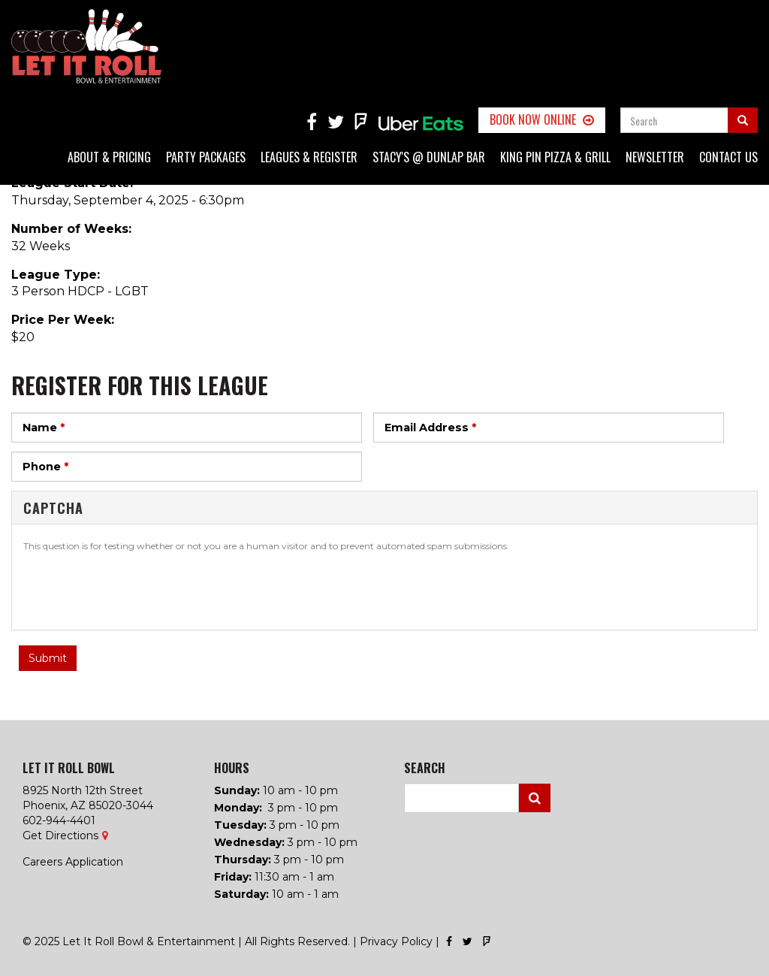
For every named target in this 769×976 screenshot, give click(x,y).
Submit (48, 658)
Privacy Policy (396, 941)
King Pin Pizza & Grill (555, 157)
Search (534, 798)
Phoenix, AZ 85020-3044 (88, 805)
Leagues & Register (309, 157)
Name (44, 427)
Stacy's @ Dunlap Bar (428, 157)
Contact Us (728, 157)
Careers (42, 862)
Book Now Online (533, 119)
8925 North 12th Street (83, 790)
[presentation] (137, 589)
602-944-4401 (59, 820)
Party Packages (206, 157)
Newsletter (655, 157)
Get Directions (60, 835)
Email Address (430, 427)
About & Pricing (109, 157)
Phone (45, 466)
